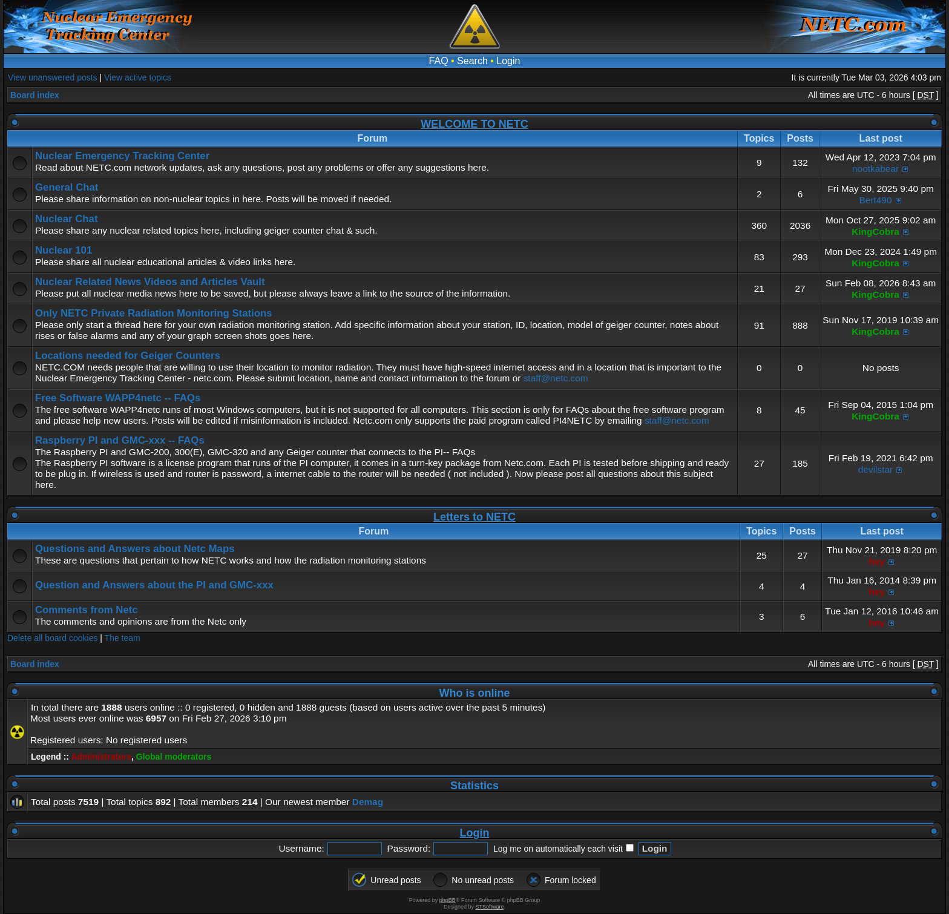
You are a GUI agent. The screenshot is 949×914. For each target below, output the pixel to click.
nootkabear (875, 168)
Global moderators (173, 756)
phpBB (447, 900)
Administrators (101, 756)
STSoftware (490, 907)
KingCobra (875, 231)
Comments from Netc (86, 610)
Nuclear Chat (66, 219)
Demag (367, 802)
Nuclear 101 (63, 250)
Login (508, 61)
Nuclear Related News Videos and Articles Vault (150, 282)
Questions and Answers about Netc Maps (134, 548)
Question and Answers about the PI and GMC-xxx (154, 585)
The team (122, 638)
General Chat (66, 187)
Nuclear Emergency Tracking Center (122, 156)
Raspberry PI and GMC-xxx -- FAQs (120, 440)
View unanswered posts (52, 77)
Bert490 (875, 200)
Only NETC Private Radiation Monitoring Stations (153, 313)
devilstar (875, 469)
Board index (34, 95)
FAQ (438, 61)
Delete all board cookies (52, 638)
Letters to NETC (474, 517)
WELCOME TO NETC (474, 124)
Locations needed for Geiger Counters (127, 355)
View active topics (137, 77)
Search (472, 61)
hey (877, 561)
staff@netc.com (556, 378)
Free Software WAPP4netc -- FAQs (117, 398)
